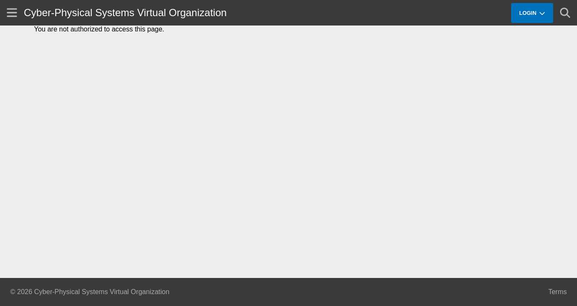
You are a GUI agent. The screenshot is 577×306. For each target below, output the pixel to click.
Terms (557, 291)
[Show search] (565, 13)
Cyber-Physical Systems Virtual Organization (125, 12)
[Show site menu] (12, 12)
